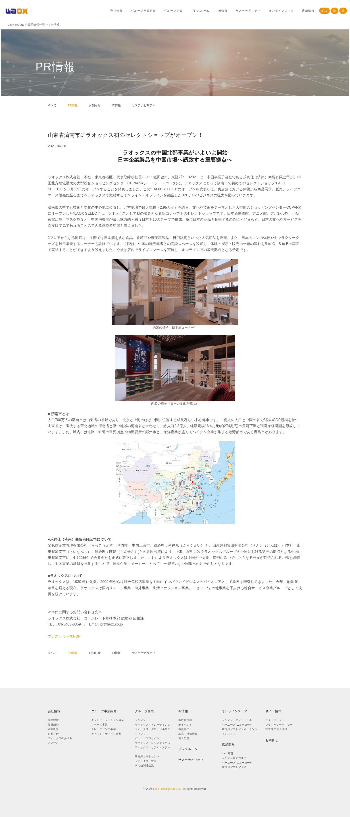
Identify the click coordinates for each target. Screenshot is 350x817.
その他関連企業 (144, 765)
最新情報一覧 (35, 24)
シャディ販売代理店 (234, 757)
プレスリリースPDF (64, 636)
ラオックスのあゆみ (60, 738)
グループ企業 (173, 10)
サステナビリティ (248, 10)
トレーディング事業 (103, 729)
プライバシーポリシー (279, 724)
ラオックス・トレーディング (152, 724)
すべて (52, 105)
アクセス (53, 742)
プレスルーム (200, 10)
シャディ (140, 720)
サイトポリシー (274, 720)
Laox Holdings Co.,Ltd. (167, 788)
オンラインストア (281, 10)
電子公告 (183, 738)
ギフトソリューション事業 (107, 720)
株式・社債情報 (187, 733)
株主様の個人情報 (276, 729)
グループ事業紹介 (143, 10)
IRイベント (185, 724)
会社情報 (116, 10)
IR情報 (223, 10)
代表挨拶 (53, 720)
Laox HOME (15, 24)
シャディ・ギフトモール (237, 720)
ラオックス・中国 (146, 761)
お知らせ (95, 105)
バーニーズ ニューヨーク (237, 724)
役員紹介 (53, 724)
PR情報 (73, 105)
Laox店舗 (227, 753)
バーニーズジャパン (147, 738)
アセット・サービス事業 (106, 733)
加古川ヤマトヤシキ (147, 756)
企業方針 (53, 733)
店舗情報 (308, 10)
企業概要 (53, 729)
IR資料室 (183, 729)
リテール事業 (99, 724)
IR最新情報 (185, 720)
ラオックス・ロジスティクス (152, 742)
